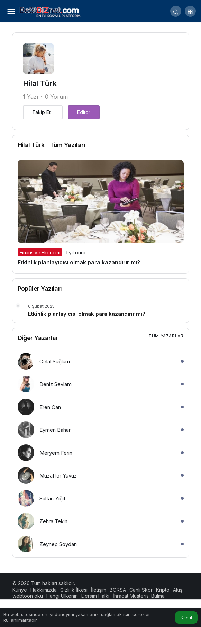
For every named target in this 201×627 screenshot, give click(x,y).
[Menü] (10, 11)
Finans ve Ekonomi (40, 252)
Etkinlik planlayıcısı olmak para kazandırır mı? (79, 262)
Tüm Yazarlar (165, 335)
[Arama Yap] (175, 11)
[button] (190, 11)
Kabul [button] (186, 617)
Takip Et (41, 112)
